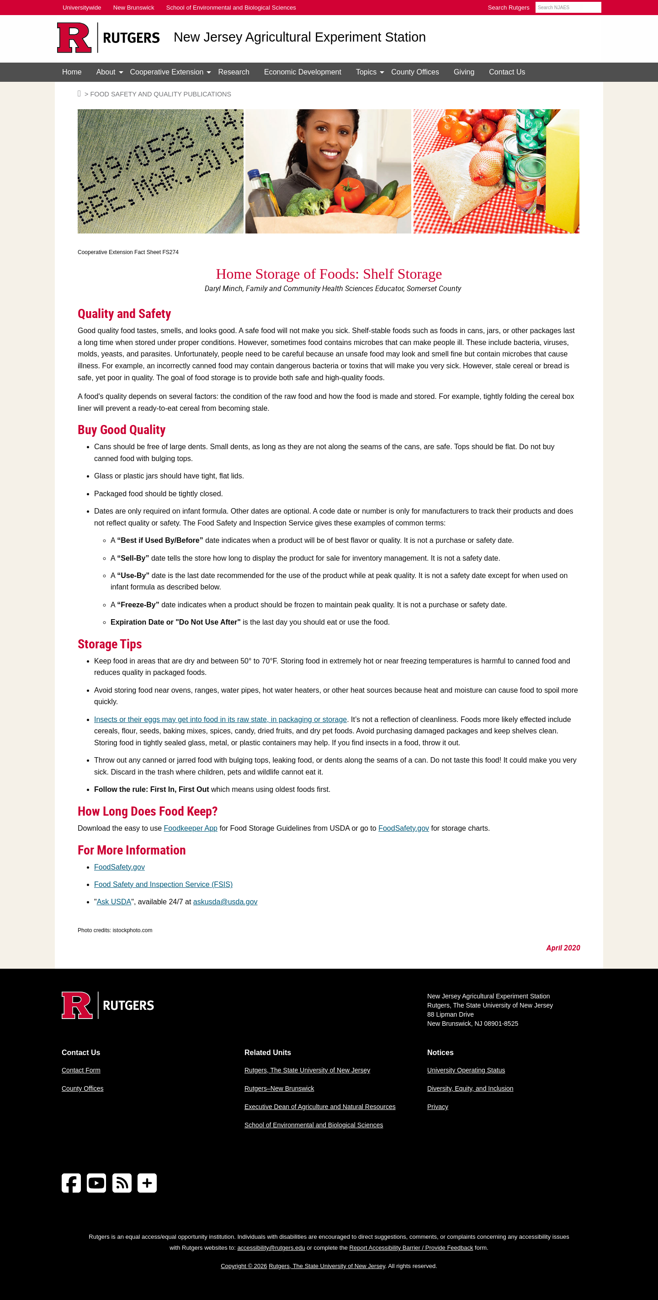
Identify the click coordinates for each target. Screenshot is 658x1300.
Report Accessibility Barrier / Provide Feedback (411, 1247)
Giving (464, 72)
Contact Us (507, 72)
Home (72, 72)
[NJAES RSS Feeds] (122, 1184)
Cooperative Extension (167, 72)
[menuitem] (72, 72)
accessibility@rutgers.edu (271, 1247)
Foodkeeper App (191, 828)
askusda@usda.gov (225, 902)
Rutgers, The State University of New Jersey (307, 1070)
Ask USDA (114, 902)
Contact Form (81, 1070)
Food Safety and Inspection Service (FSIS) (163, 884)
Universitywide (82, 7)
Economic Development (302, 72)
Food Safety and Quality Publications (160, 94)
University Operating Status (466, 1070)
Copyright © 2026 (244, 1266)
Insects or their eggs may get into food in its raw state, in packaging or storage (220, 719)
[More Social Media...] (147, 1184)
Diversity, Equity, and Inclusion (470, 1088)
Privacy (437, 1106)
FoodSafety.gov (403, 828)
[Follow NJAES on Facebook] (71, 1184)
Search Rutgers (509, 7)
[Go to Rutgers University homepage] (108, 38)
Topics (366, 72)
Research (233, 72)
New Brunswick (133, 7)
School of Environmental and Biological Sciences (313, 1125)
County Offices (415, 72)
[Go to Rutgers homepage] (108, 1016)
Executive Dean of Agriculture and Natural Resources (320, 1106)
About (106, 72)
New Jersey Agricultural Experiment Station (300, 37)
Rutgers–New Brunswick (279, 1088)
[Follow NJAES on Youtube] (96, 1184)
